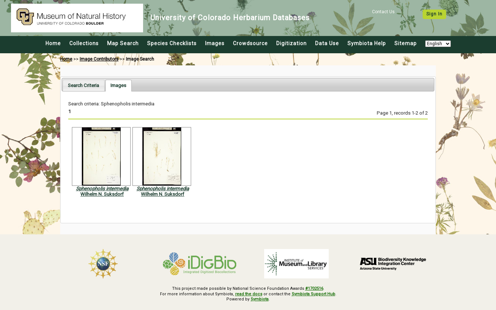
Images (215, 43)
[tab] (83, 85)
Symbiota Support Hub (313, 294)
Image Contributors (99, 59)
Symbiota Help (366, 43)
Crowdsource (250, 43)
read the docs (248, 294)
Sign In (434, 14)
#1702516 (314, 288)
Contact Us (383, 11)
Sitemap (405, 43)
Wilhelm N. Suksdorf (102, 194)
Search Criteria (83, 85)
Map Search (123, 43)
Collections (84, 43)
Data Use (327, 43)
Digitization (291, 43)
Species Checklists (172, 43)
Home (53, 43)
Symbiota (260, 299)
